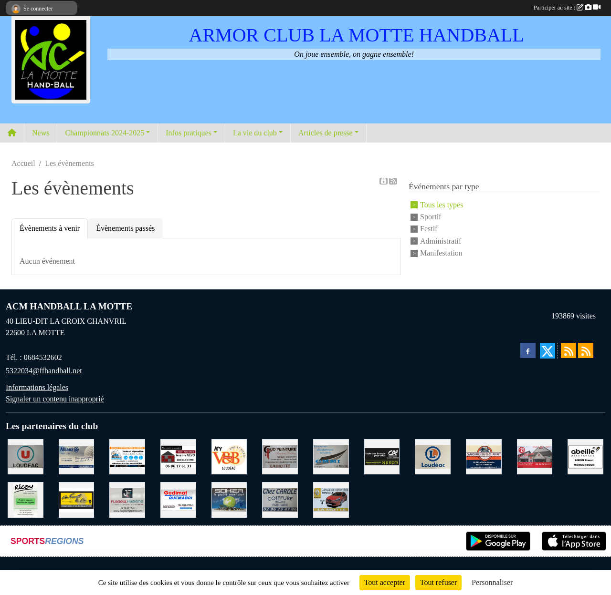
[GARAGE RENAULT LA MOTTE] (331, 499)
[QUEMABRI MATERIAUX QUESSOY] (178, 499)
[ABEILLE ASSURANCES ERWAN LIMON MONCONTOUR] (585, 456)
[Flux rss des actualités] (568, 350)
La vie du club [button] (255, 133)
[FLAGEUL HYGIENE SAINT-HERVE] (127, 499)
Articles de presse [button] (325, 133)
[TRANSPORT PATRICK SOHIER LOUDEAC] (229, 499)
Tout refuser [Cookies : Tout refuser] (438, 582)
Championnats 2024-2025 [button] (104, 133)
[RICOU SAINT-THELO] (25, 499)
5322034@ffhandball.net (44, 371)
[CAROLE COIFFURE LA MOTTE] (280, 499)
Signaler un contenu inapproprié (55, 399)
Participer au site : (567, 7)
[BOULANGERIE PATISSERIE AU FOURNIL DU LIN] (77, 499)
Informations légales (37, 387)
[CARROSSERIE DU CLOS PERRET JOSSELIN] (484, 456)
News (40, 133)
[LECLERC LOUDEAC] (433, 456)
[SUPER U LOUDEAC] (25, 456)
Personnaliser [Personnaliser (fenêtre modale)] (492, 582)
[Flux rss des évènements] (585, 350)
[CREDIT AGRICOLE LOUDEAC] (382, 456)
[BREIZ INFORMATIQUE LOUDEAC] (127, 456)
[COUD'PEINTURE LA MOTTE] (280, 456)
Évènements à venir (50, 228)
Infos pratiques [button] (188, 133)
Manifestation (441, 253)
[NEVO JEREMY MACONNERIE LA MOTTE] (178, 456)
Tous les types (441, 205)
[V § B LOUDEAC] (229, 456)
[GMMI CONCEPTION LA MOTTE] (331, 456)
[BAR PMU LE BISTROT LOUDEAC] (535, 456)
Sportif (430, 217)
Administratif (440, 241)
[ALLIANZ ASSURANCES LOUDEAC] (77, 456)
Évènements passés (125, 228)
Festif (428, 229)
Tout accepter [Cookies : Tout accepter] (384, 582)
